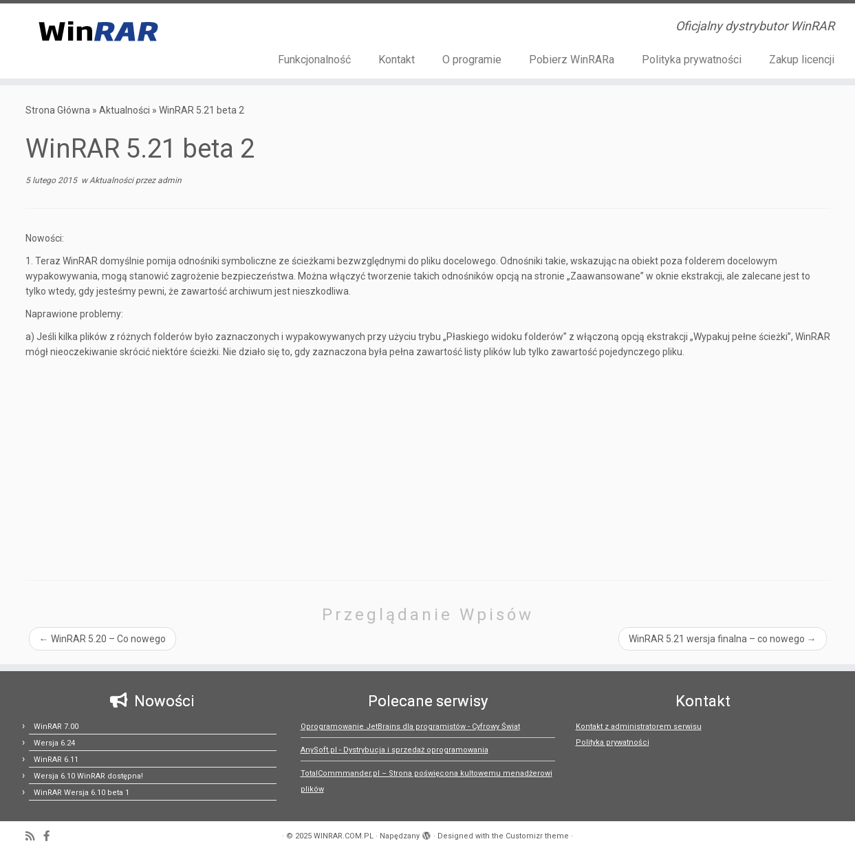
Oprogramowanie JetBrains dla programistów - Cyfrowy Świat (410, 726)
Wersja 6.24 (54, 743)
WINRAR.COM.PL (344, 836)
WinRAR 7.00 (56, 726)
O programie (471, 59)
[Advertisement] (427, 463)
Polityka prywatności (692, 59)
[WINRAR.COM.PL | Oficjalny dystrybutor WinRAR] (98, 30)
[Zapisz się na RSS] (34, 836)
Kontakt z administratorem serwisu (639, 726)
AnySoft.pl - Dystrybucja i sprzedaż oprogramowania (394, 749)
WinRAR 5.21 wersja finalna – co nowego (722, 638)
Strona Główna (57, 110)
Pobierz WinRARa (571, 59)
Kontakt (396, 59)
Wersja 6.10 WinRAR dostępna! (88, 776)
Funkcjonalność (314, 59)
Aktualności (124, 110)
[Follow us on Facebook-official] (51, 836)
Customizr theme (537, 836)
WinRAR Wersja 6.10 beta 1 (81, 792)
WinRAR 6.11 (56, 759)
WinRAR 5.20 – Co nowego (102, 638)
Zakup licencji (801, 59)
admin (170, 180)
